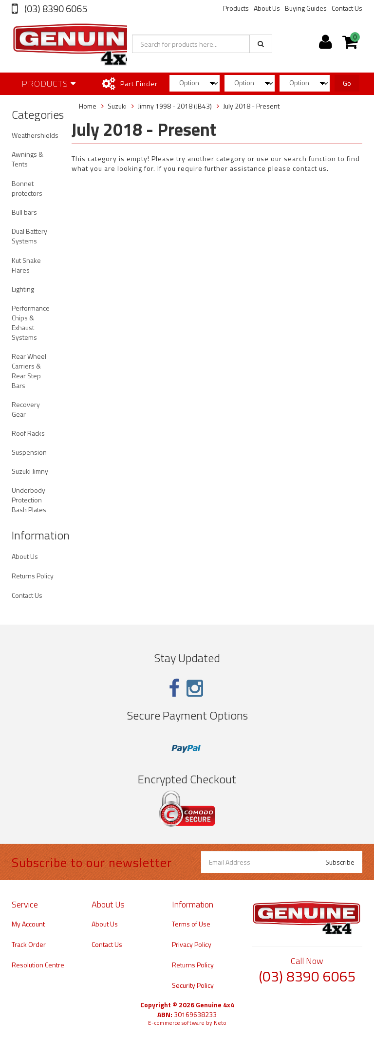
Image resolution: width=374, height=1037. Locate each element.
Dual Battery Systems (29, 236)
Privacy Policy (191, 944)
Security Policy (193, 985)
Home (87, 106)
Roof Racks (28, 433)
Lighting (23, 289)
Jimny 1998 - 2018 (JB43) (175, 106)
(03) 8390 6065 (54, 8)
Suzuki (117, 106)
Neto (220, 1023)
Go (347, 83)
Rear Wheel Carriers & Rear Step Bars (29, 370)
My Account (28, 924)
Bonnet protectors (27, 188)
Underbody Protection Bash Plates (29, 500)
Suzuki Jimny (30, 471)
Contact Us (347, 8)
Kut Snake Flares (26, 265)
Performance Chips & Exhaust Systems (31, 322)
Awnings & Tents (27, 159)
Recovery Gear (26, 409)
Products (236, 8)
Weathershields (35, 135)
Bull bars (24, 212)
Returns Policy (33, 576)
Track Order (29, 944)
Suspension (29, 452)
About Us (267, 8)
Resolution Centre (38, 965)
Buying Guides (306, 8)
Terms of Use (191, 924)
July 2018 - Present (251, 106)
